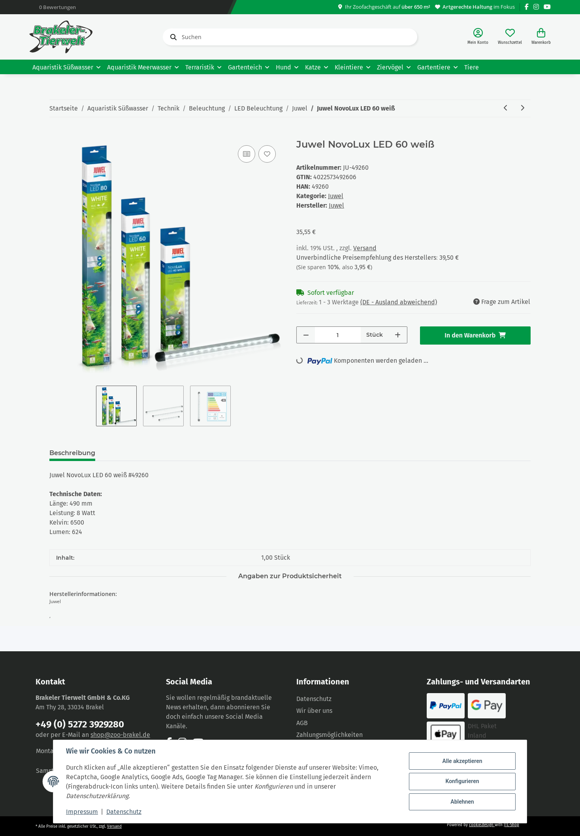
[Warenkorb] (541, 37)
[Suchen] (290, 36)
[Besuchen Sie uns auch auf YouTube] (547, 7)
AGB (302, 723)
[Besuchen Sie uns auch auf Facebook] (527, 7)
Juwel (335, 196)
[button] (477, 37)
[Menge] (338, 335)
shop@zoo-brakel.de (120, 735)
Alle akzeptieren (462, 761)
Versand (365, 248)
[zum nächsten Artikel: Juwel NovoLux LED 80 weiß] (522, 108)
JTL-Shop (511, 825)
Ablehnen (462, 802)
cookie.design (482, 825)
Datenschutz (313, 699)
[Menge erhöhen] (397, 335)
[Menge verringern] (306, 335)
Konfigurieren (462, 781)
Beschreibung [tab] (72, 453)
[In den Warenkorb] (55, 134)
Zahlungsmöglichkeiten (329, 735)
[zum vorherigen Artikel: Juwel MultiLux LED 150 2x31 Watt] (505, 108)
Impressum (82, 811)
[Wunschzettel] (510, 37)
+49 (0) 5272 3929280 (80, 724)
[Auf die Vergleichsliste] (246, 154)
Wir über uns (314, 710)
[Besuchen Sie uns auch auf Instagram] (536, 7)
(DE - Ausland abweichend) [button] (398, 302)
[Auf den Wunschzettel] (267, 154)
